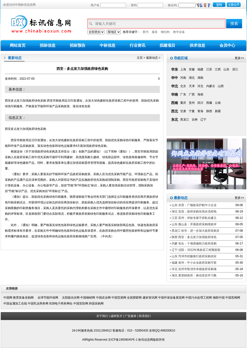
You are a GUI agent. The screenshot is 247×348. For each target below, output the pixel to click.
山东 (226, 69)
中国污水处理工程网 (198, 297)
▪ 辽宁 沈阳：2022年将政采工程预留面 (195, 250)
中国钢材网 (87, 297)
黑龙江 (184, 119)
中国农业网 (103, 297)
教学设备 (179, 32)
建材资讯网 (150, 297)
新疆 (218, 111)
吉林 (195, 119)
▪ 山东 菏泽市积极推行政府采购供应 (193, 256)
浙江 (235, 69)
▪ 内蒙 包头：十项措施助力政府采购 (193, 243)
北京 (183, 86)
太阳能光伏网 (71, 297)
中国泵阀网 (232, 297)
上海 (183, 69)
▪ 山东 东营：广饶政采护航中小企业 (193, 205)
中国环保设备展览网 (171, 297)
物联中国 (219, 297)
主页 (140, 58)
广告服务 (131, 316)
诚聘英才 (116, 316)
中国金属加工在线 (15, 303)
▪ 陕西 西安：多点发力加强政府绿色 (193, 237)
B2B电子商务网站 (61, 303)
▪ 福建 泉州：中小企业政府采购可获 (193, 262)
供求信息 (197, 45)
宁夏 (192, 111)
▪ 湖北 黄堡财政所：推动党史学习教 (193, 275)
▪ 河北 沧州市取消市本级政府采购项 (193, 269)
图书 (146, 32)
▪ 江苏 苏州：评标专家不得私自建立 (193, 218)
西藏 (209, 103)
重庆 (183, 103)
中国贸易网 (118, 297)
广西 (192, 94)
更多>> (239, 58)
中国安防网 (80, 303)
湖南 (200, 77)
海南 (200, 94)
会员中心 (227, 45)
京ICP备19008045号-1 (123, 339)
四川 (200, 103)
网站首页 (18, 45)
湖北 (192, 77)
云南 (218, 103)
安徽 (192, 69)
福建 (200, 69)
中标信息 (107, 45)
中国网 (7, 297)
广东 (183, 94)
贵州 (192, 103)
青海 (200, 111)
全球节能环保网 (49, 297)
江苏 (209, 69)
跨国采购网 (96, 303)
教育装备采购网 (25, 297)
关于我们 (102, 316)
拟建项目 (167, 45)
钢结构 (165, 32)
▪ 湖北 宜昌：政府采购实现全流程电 (193, 211)
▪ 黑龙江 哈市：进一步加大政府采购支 (195, 230)
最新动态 (152, 58)
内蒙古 (210, 86)
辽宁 (203, 119)
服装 (155, 32)
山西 (221, 86)
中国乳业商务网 (38, 303)
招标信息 (47, 45)
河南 (183, 77)
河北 (200, 86)
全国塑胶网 (134, 297)
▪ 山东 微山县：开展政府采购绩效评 (193, 224)
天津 (192, 86)
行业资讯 (137, 45)
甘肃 (183, 111)
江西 (218, 69)
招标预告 (77, 45)
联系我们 (145, 316)
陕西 (209, 111)
